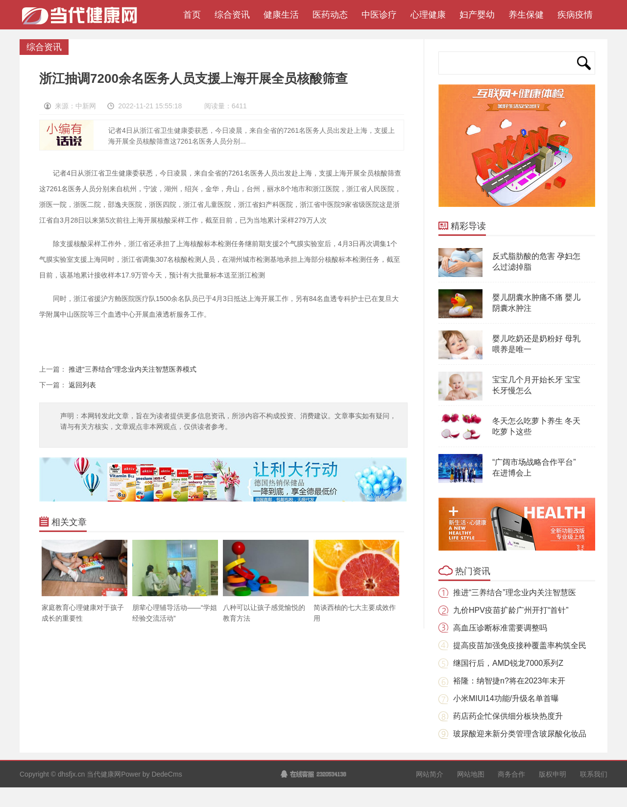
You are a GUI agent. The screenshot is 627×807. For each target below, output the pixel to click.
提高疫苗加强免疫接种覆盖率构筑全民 (519, 645)
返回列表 (82, 385)
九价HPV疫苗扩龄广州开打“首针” (511, 610)
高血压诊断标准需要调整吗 (500, 628)
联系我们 (593, 774)
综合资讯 (232, 15)
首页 (189, 15)
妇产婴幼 (477, 15)
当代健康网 (83, 19)
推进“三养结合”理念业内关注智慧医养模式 (132, 369)
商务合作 (511, 774)
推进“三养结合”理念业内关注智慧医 (514, 592)
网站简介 (429, 774)
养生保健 (526, 15)
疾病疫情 (575, 15)
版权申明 (552, 774)
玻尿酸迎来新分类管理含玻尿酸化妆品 (519, 734)
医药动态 (330, 15)
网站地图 (470, 774)
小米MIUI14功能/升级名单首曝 (506, 698)
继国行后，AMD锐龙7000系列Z (508, 663)
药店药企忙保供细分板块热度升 (508, 716)
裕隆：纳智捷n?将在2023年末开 (509, 681)
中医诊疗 (379, 15)
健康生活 (281, 15)
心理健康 (428, 15)
